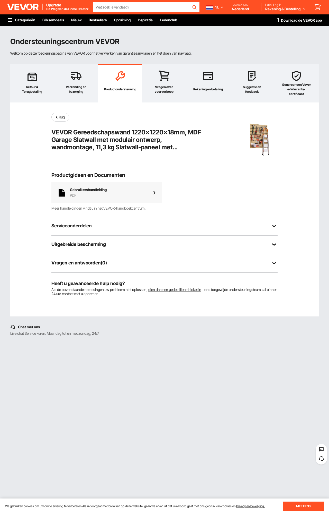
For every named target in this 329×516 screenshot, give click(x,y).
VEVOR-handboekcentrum (124, 208)
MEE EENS (303, 506)
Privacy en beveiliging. (250, 506)
